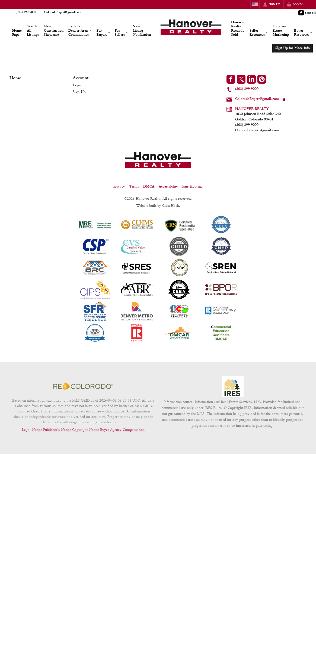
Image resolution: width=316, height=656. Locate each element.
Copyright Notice (85, 429)
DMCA (148, 186)
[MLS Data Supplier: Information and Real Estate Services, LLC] (233, 386)
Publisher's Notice (57, 429)
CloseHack (170, 205)
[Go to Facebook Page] (230, 79)
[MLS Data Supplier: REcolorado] (83, 386)
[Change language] (255, 4)
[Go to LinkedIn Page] (251, 79)
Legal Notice (32, 429)
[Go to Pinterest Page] (261, 79)
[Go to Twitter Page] (241, 79)
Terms (134, 186)
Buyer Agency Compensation (122, 429)
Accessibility (168, 186)
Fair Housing (192, 186)
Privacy (119, 186)
